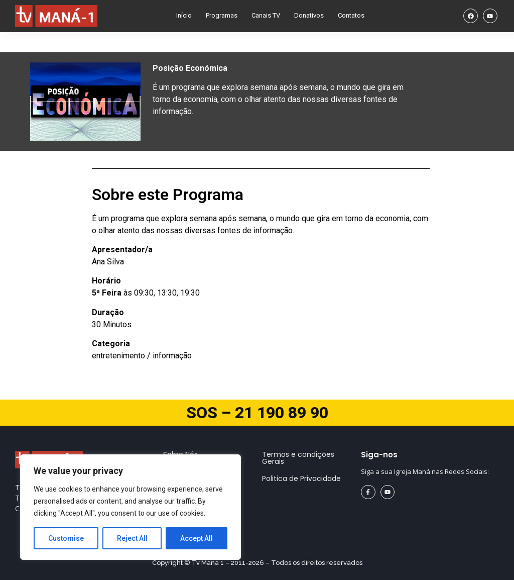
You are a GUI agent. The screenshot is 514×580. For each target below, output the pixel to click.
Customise (66, 538)
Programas (221, 15)
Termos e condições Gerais (298, 457)
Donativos (309, 15)
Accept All (196, 538)
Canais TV (265, 15)
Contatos (351, 15)
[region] (130, 507)
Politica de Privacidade (301, 478)
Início (184, 15)
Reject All (132, 538)
